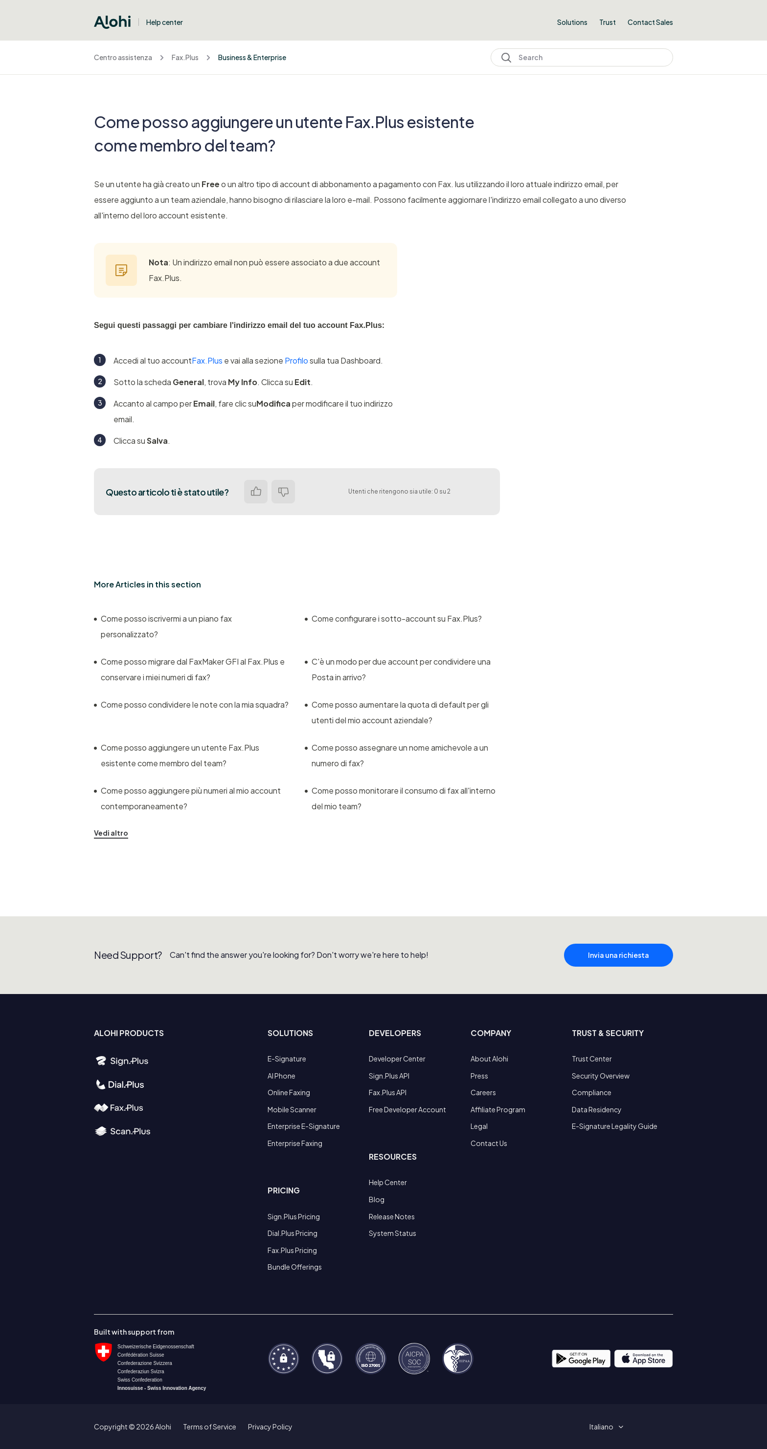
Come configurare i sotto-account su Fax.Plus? (393, 618)
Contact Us (489, 1143)
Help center (164, 22)
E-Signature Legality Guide (614, 1126)
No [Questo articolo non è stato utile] (283, 491)
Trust (607, 22)
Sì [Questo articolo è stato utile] (256, 491)
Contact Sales (650, 22)
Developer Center (397, 1058)
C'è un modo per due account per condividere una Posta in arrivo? (398, 669)
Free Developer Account (407, 1109)
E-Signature (287, 1058)
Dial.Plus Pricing (292, 1233)
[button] (605, 1426)
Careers (483, 1092)
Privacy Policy (270, 1426)
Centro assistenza (123, 57)
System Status (392, 1233)
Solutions (572, 22)
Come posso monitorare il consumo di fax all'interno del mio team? (400, 798)
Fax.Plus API (387, 1092)
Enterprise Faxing (295, 1143)
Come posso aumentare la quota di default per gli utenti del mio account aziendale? (397, 712)
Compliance (591, 1092)
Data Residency (597, 1109)
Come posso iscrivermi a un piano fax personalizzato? (163, 626)
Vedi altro (111, 832)
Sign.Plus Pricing (294, 1216)
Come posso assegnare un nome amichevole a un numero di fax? (396, 755)
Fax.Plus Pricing (292, 1250)
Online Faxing (289, 1092)
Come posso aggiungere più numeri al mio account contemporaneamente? (187, 798)
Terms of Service (209, 1426)
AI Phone (281, 1075)
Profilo (296, 360)
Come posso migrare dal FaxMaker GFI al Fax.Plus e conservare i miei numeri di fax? (189, 669)
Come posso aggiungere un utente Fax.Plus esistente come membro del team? (176, 755)
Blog (376, 1199)
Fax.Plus (185, 57)
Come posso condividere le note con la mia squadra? (191, 704)
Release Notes (392, 1216)
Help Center (388, 1182)
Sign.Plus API (389, 1075)
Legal (479, 1126)
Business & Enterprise (252, 57)
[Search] (582, 57)
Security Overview (601, 1075)
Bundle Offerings (295, 1266)
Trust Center (592, 1058)
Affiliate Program (498, 1109)
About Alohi (489, 1058)
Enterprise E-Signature (304, 1126)
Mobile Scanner (292, 1109)
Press (479, 1075)
